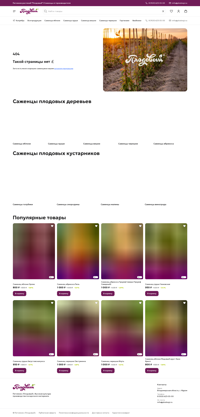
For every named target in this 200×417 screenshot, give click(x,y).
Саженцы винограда (155, 204)
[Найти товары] (104, 11)
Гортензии (124, 20)
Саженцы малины (110, 204)
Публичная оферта (47, 413)
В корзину (19, 293)
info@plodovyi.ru (164, 402)
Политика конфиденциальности (74, 413)
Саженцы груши (70, 20)
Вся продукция (34, 20)
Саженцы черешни (108, 20)
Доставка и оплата (100, 413)
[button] (171, 11)
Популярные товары (39, 217)
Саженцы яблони (52, 20)
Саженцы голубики (23, 204)
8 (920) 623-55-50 (165, 396)
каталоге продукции (63, 68)
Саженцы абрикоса (163, 143)
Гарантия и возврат (121, 413)
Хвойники (136, 20)
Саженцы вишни (88, 20)
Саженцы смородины (68, 204)
